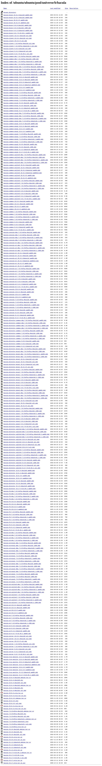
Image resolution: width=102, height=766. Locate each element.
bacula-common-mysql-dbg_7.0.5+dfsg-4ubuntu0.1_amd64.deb (25, 72)
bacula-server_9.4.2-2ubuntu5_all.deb (18, 652)
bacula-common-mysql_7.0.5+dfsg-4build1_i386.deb (22, 95)
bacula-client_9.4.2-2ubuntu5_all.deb (18, 51)
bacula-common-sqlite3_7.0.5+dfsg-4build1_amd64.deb (23, 180)
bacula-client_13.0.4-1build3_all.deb (18, 36)
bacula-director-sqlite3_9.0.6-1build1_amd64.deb (22, 460)
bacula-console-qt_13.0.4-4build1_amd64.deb (20, 256)
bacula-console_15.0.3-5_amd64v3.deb (17, 297)
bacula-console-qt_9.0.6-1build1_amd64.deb (19, 279)
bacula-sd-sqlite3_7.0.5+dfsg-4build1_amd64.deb (21, 595)
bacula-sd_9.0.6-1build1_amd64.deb (16, 626)
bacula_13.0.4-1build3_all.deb (15, 683)
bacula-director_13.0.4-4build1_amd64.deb (19, 473)
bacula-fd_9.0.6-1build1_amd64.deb (16, 522)
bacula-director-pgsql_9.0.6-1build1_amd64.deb (21, 419)
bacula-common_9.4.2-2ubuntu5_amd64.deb (18, 227)
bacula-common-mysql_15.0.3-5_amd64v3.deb (19, 90)
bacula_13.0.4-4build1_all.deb (15, 690)
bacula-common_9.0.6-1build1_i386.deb (18, 224)
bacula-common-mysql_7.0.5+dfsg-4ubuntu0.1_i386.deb (23, 100)
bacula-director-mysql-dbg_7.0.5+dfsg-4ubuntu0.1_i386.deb (25, 356)
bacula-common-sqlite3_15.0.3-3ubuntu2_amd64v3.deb (23, 173)
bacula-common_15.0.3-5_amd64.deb (16, 206)
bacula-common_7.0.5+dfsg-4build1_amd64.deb (20, 212)
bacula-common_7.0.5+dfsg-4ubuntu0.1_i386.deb (21, 219)
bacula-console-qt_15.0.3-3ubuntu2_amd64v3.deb (21, 261)
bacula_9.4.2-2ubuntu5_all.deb (15, 747)
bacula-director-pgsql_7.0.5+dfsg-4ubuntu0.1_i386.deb (24, 416)
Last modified (55, 8)
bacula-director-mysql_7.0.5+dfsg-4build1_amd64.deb (23, 369)
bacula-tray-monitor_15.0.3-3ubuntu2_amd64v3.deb (22, 664)
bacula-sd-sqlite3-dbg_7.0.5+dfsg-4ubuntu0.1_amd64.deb (24, 589)
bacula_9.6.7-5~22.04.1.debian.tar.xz (18, 752)
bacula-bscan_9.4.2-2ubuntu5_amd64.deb (18, 30)
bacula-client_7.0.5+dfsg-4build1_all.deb (19, 43)
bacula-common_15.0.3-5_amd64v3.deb (17, 209)
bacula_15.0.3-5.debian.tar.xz (15, 698)
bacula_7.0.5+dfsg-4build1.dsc (15, 714)
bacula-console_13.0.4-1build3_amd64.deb (19, 289)
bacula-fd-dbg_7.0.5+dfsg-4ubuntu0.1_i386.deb (21, 499)
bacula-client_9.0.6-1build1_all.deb (17, 48)
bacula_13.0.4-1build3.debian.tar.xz (17, 677)
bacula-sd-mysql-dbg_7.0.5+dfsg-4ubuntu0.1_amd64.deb (23, 548)
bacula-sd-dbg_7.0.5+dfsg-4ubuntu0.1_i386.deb (21, 540)
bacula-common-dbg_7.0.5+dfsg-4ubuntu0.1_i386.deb (22, 64)
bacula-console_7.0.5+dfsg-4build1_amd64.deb (20, 300)
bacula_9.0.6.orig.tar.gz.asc (14, 740)
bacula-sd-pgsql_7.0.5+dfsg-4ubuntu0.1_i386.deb (21, 582)
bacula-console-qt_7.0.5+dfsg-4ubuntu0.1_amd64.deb (23, 274)
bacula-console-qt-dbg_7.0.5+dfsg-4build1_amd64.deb (23, 243)
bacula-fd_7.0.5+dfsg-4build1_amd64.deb (18, 512)
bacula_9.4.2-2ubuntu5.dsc (13, 745)
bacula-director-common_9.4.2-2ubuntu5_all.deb (21, 346)
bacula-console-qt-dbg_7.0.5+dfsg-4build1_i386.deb (23, 245)
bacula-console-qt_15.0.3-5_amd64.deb (18, 263)
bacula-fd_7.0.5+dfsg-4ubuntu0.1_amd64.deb (19, 517)
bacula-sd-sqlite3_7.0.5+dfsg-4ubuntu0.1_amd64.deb (23, 600)
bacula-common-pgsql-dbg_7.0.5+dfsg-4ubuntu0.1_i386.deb (25, 121)
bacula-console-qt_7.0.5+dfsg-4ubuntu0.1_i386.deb (22, 276)
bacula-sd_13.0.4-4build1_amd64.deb (17, 608)
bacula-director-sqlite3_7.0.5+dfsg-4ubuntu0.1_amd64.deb (25, 455)
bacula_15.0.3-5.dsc (11, 701)
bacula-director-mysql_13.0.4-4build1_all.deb (21, 362)
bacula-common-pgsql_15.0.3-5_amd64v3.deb (19, 131)
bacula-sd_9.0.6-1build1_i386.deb (16, 628)
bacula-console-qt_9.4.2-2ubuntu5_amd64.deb (20, 284)
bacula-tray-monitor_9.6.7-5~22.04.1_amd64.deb (21, 675)
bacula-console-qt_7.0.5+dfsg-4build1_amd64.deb (21, 268)
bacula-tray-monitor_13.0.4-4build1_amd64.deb (21, 659)
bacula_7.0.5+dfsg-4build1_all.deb (16, 716)
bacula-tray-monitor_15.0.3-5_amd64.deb (18, 667)
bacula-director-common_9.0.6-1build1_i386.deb (21, 344)
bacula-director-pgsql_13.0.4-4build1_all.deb (21, 403)
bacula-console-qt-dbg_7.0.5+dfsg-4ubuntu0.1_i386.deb (24, 250)
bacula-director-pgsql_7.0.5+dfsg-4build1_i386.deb (23, 411)
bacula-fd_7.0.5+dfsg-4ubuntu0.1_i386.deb (19, 520)
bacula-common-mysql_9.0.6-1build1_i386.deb (20, 105)
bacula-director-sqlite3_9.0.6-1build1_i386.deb (21, 463)
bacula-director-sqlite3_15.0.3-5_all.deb (19, 447)
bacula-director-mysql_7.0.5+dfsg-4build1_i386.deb (23, 372)
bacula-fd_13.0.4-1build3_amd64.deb (17, 501)
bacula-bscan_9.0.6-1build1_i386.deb (17, 28)
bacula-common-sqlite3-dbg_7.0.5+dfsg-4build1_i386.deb (24, 157)
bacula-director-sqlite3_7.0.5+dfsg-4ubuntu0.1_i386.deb (25, 457)
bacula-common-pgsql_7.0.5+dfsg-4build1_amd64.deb (22, 134)
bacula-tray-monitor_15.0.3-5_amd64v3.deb (19, 670)
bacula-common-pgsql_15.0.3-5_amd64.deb (18, 129)
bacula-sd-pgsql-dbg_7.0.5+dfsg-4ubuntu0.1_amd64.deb (23, 569)
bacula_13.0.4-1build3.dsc (13, 680)
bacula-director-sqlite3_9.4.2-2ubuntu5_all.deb (21, 465)
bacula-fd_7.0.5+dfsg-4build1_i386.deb (18, 514)
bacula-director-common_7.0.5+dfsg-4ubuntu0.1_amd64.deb (25, 336)
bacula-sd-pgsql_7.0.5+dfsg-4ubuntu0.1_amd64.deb (22, 579)
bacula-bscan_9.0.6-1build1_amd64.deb (18, 25)
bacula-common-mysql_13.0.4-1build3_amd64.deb (21, 77)
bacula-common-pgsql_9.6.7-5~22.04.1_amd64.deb (21, 152)
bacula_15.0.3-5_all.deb (12, 703)
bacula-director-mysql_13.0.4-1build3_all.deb (21, 359)
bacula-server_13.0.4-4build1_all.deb (18, 639)
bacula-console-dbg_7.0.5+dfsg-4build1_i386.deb (21, 235)
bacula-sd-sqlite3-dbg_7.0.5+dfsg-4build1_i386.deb (23, 587)
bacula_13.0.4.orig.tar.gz (13, 693)
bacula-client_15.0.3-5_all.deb (15, 41)
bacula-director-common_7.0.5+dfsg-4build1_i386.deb (23, 333)
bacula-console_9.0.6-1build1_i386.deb (18, 312)
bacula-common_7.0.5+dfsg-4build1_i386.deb (19, 214)
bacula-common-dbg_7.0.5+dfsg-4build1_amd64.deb (21, 56)
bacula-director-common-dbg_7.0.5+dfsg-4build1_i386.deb (25, 323)
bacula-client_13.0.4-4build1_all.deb (18, 38)
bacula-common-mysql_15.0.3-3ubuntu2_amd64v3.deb (22, 85)
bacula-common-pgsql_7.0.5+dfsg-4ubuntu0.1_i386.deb (23, 142)
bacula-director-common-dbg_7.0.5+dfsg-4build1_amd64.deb (25, 320)
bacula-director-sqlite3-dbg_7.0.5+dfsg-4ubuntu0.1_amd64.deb (26, 434)
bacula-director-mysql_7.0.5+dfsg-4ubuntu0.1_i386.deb (24, 377)
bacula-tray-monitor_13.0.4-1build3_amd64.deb (21, 657)
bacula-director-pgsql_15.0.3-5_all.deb (18, 406)
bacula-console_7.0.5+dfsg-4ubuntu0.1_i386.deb (21, 307)
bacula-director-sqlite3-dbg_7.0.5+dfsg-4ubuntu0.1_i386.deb (26, 437)
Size (66, 8)
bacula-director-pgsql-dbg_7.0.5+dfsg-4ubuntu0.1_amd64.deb (26, 395)
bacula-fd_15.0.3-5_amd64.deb (14, 507)
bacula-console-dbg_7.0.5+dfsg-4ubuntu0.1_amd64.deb (23, 237)
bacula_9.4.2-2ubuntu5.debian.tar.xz (17, 742)
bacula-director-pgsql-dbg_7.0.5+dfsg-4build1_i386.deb (24, 393)
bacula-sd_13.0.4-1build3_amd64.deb (17, 605)
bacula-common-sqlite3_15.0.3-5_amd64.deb (19, 175)
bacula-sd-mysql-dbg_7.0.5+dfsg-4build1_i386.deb (22, 545)
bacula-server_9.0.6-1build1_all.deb (17, 649)
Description (74, 8)
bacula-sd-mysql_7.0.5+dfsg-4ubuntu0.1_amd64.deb (22, 558)
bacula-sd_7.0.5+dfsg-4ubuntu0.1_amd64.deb (19, 620)
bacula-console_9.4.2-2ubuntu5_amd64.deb (19, 315)
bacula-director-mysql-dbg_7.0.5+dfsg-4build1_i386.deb (24, 351)
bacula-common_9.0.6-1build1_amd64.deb (18, 222)
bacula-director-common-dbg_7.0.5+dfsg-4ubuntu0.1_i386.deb (26, 328)
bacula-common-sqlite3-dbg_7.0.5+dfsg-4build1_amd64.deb (25, 155)
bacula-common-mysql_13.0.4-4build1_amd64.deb (21, 80)
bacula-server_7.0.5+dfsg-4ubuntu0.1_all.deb (20, 646)
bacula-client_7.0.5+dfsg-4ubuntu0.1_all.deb (20, 46)
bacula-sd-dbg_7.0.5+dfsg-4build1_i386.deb (19, 535)
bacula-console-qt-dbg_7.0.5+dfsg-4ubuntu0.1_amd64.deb (24, 248)
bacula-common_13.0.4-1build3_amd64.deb (18, 201)
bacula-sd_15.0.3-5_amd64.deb (14, 610)
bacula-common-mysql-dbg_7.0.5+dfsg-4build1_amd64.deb (24, 67)
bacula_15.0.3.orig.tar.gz (13, 706)
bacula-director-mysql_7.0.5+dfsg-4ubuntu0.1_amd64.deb (24, 375)
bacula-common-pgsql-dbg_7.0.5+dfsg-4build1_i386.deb (23, 116)
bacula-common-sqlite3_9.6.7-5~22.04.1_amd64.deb (22, 199)
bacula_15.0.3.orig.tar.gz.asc (15, 708)
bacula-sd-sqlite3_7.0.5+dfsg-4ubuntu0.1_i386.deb (22, 602)
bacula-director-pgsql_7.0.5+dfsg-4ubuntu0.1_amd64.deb (24, 413)
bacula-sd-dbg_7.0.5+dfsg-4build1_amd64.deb (20, 532)
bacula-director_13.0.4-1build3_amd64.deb (19, 470)
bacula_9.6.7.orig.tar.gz (13, 760)
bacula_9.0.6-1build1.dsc (13, 732)
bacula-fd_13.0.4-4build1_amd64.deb (17, 504)
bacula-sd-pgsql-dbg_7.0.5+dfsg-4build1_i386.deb (22, 566)
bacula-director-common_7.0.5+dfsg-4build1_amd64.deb (23, 331)
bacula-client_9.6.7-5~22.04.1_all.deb (18, 54)
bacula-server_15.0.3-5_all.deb (15, 641)
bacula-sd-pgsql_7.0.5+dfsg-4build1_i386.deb (20, 576)
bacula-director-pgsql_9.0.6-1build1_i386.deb (21, 421)
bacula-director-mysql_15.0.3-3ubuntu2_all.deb (21, 364)
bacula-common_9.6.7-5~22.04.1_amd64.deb (19, 230)
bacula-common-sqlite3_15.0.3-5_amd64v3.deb (20, 178)
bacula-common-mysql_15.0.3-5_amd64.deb (18, 87)
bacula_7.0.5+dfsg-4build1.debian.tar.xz (19, 711)
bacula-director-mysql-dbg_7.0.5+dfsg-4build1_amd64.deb (25, 349)
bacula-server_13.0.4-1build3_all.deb (18, 636)
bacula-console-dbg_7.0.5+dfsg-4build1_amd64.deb (22, 232)
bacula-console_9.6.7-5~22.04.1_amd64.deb (19, 318)
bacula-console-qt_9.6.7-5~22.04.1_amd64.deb (20, 287)
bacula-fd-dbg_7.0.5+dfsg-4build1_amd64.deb (20, 491)
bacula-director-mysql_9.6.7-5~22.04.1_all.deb (21, 388)
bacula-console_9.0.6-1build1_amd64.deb (18, 310)
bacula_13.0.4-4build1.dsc (13, 688)
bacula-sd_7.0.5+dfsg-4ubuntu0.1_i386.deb (19, 623)
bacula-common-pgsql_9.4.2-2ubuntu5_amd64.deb (21, 149)
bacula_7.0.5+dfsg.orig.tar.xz (15, 727)
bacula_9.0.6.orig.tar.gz (13, 737)
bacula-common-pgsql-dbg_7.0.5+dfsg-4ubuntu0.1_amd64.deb (25, 118)
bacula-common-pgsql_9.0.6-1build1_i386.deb (20, 147)
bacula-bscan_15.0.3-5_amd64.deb (16, 20)
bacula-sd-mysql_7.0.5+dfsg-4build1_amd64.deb (21, 553)
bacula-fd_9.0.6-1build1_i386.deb (16, 525)
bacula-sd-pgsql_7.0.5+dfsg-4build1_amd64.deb (21, 574)
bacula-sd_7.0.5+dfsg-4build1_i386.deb (18, 618)
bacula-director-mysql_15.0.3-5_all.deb (18, 367)
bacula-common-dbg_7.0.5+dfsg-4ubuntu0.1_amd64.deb (23, 61)
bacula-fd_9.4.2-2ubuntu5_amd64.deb (17, 527)
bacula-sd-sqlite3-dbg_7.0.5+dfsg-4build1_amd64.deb (23, 584)
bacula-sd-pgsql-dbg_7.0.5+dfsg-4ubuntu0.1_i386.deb (23, 571)
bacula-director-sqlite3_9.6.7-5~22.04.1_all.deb (22, 468)
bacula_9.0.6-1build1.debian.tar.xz (17, 729)
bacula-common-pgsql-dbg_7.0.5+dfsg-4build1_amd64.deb (24, 113)
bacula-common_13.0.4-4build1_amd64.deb (18, 204)
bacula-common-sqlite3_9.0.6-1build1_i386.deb (21, 193)
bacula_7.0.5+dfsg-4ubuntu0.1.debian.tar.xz (20, 719)
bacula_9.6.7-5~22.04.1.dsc (14, 755)
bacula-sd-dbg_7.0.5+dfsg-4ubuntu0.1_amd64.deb (21, 538)
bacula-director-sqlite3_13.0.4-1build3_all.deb (21, 439)
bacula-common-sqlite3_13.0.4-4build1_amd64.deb (21, 168)
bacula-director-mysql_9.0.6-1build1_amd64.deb (21, 380)
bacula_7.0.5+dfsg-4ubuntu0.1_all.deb (18, 724)
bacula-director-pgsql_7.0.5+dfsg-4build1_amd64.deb (23, 408)
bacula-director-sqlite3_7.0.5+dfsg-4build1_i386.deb (23, 452)
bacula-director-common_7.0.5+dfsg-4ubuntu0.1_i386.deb (24, 338)
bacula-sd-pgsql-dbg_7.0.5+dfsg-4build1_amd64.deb (22, 564)
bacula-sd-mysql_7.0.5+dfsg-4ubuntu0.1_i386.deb (21, 561)
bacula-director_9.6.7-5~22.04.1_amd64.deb (19, 488)
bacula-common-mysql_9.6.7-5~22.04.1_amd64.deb (21, 111)
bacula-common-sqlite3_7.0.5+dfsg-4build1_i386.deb (23, 183)
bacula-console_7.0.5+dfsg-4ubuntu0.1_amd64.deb (21, 305)
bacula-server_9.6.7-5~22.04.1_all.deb (18, 654)
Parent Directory (10, 12)
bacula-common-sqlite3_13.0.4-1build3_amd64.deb (21, 165)
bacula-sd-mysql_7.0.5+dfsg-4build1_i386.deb (20, 556)
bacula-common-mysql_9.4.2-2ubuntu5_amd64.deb (21, 108)
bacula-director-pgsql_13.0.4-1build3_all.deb (21, 400)
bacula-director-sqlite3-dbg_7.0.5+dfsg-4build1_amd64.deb (25, 429)
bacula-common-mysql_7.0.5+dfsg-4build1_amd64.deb (22, 92)
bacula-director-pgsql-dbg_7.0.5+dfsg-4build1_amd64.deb (25, 390)
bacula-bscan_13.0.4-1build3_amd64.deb (18, 15)
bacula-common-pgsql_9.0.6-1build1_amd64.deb (20, 144)
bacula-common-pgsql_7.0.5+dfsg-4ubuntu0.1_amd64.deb (23, 139)
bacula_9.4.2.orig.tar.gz (13, 750)
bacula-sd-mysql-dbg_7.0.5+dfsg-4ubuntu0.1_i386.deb (23, 551)
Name (5, 8)
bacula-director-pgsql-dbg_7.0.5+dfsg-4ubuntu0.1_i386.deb (25, 398)
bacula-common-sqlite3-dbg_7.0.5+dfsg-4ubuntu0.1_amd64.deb (26, 160)
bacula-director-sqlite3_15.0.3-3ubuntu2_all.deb (22, 444)
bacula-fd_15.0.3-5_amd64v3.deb (15, 509)
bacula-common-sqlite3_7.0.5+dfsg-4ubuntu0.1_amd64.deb (24, 186)
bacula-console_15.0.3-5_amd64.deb (16, 294)
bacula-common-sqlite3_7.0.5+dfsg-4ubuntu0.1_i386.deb (24, 188)
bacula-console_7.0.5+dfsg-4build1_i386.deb (20, 302)
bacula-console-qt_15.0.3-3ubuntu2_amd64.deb (20, 258)
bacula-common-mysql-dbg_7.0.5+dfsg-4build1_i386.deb (23, 69)
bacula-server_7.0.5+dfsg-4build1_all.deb (19, 644)
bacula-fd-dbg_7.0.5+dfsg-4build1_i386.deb (19, 494)
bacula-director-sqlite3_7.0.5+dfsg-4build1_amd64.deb (24, 450)
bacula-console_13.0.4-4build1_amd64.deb (19, 292)
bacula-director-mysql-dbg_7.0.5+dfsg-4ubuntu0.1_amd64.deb (26, 354)
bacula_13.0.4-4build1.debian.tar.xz (17, 685)
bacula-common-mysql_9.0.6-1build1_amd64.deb (20, 103)
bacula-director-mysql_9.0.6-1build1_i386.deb (21, 382)
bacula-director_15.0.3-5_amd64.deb (17, 476)
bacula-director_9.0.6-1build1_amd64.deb (19, 481)
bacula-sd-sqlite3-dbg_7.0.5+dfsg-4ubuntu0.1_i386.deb (24, 592)
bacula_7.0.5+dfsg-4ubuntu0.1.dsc (16, 721)
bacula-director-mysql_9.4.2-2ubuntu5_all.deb (21, 385)
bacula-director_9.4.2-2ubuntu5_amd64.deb (19, 486)
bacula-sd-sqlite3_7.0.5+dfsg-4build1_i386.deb (21, 597)
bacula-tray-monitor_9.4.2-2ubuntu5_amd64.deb (21, 672)
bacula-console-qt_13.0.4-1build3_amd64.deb (20, 253)
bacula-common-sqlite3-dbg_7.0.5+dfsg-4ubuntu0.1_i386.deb (25, 162)
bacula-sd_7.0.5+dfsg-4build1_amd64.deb (18, 615)
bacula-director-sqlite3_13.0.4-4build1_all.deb (21, 442)
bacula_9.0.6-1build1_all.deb (14, 734)
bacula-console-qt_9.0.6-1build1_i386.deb (19, 281)
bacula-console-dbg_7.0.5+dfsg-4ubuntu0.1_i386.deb (23, 240)
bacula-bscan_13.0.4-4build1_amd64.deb (18, 17)
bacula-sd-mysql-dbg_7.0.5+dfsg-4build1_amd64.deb (22, 543)
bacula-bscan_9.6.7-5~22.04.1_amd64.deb (18, 33)
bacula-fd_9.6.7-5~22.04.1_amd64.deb (17, 530)
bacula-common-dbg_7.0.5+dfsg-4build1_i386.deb (21, 59)
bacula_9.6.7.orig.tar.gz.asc (14, 763)
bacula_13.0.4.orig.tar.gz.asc (15, 696)
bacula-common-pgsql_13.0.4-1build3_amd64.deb (21, 124)
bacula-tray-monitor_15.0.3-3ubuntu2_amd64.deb (21, 662)
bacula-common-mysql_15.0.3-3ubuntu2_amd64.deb (21, 82)
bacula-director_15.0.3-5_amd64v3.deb (18, 478)
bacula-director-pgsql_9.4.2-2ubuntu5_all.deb (21, 424)
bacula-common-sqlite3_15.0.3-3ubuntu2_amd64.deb (22, 170)
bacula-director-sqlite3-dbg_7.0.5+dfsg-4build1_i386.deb (25, 432)
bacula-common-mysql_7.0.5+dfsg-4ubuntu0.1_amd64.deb (23, 98)
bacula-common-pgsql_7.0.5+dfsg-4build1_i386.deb (22, 136)
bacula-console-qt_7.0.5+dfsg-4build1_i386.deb (21, 271)
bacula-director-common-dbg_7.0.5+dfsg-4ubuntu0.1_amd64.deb (26, 325)
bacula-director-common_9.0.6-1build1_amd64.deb (21, 341)
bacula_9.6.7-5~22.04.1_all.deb (15, 758)
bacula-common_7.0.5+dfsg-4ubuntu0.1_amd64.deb (21, 217)
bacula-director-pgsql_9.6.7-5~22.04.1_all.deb (21, 426)
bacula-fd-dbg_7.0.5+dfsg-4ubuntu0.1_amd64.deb (21, 496)
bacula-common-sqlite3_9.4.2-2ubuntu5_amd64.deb (21, 196)
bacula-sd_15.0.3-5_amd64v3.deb (15, 613)
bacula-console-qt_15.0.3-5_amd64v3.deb (18, 266)
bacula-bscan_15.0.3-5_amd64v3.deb (16, 23)
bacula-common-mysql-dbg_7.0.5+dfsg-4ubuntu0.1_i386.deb (25, 74)
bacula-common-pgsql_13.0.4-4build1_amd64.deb (21, 126)
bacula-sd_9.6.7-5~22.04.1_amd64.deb (17, 633)
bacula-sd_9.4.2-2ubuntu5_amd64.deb (17, 631)
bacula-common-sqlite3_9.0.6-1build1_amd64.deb (21, 191)
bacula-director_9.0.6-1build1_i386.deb (18, 483)
